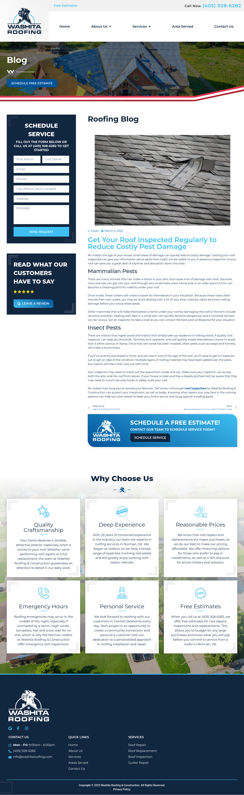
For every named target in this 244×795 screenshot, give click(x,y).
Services (142, 26)
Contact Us (223, 26)
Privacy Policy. (122, 789)
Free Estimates (65, 5)
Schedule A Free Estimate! (175, 422)
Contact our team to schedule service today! (172, 430)
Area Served (182, 26)
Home (64, 26)
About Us (101, 26)
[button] (13, 294)
